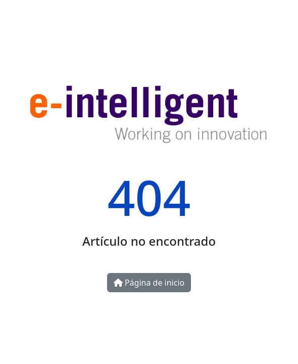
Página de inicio (149, 282)
